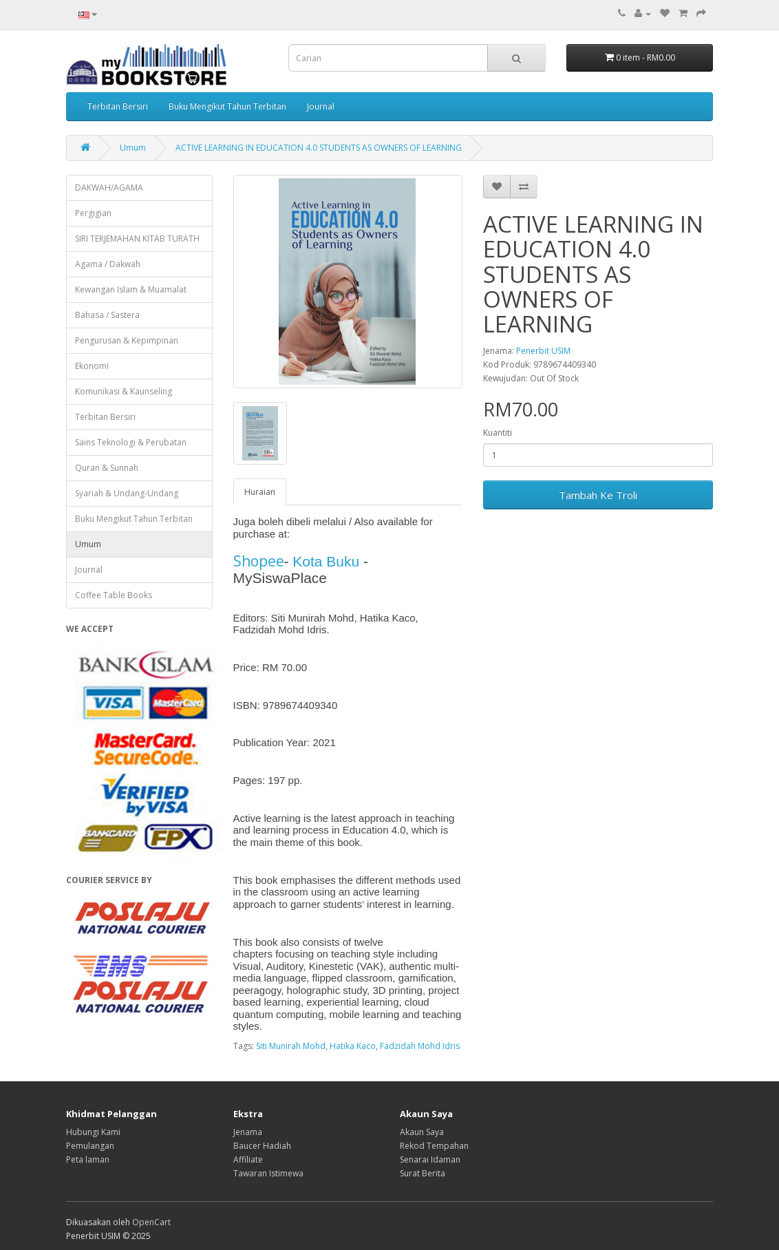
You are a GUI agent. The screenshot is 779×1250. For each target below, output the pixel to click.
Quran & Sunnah (106, 468)
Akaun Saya (422, 1132)
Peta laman (87, 1159)
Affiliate (248, 1159)
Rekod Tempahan (434, 1146)
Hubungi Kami (93, 1132)
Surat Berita (422, 1173)
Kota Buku (325, 561)
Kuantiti (497, 432)
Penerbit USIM (543, 351)
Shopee (258, 561)
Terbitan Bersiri (117, 106)
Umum (133, 147)
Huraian (259, 492)
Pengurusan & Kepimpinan (126, 340)
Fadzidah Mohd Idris (420, 1046)
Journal (320, 106)
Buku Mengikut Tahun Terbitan (227, 106)
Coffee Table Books (113, 595)
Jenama (247, 1132)
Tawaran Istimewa (268, 1173)
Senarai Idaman (430, 1159)
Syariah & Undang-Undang (126, 493)
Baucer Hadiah (262, 1146)
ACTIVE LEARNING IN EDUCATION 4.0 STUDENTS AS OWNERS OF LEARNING (318, 147)
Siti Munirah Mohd (291, 1046)
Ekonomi (92, 366)
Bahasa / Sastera (107, 315)
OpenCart (151, 1222)
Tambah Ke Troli (598, 495)
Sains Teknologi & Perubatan (130, 442)
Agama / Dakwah (107, 264)
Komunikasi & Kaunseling (123, 391)
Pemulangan (90, 1146)
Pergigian (93, 213)
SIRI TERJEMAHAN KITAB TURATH (137, 238)
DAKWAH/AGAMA (109, 187)
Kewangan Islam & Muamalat (130, 289)
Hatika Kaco (353, 1046)
